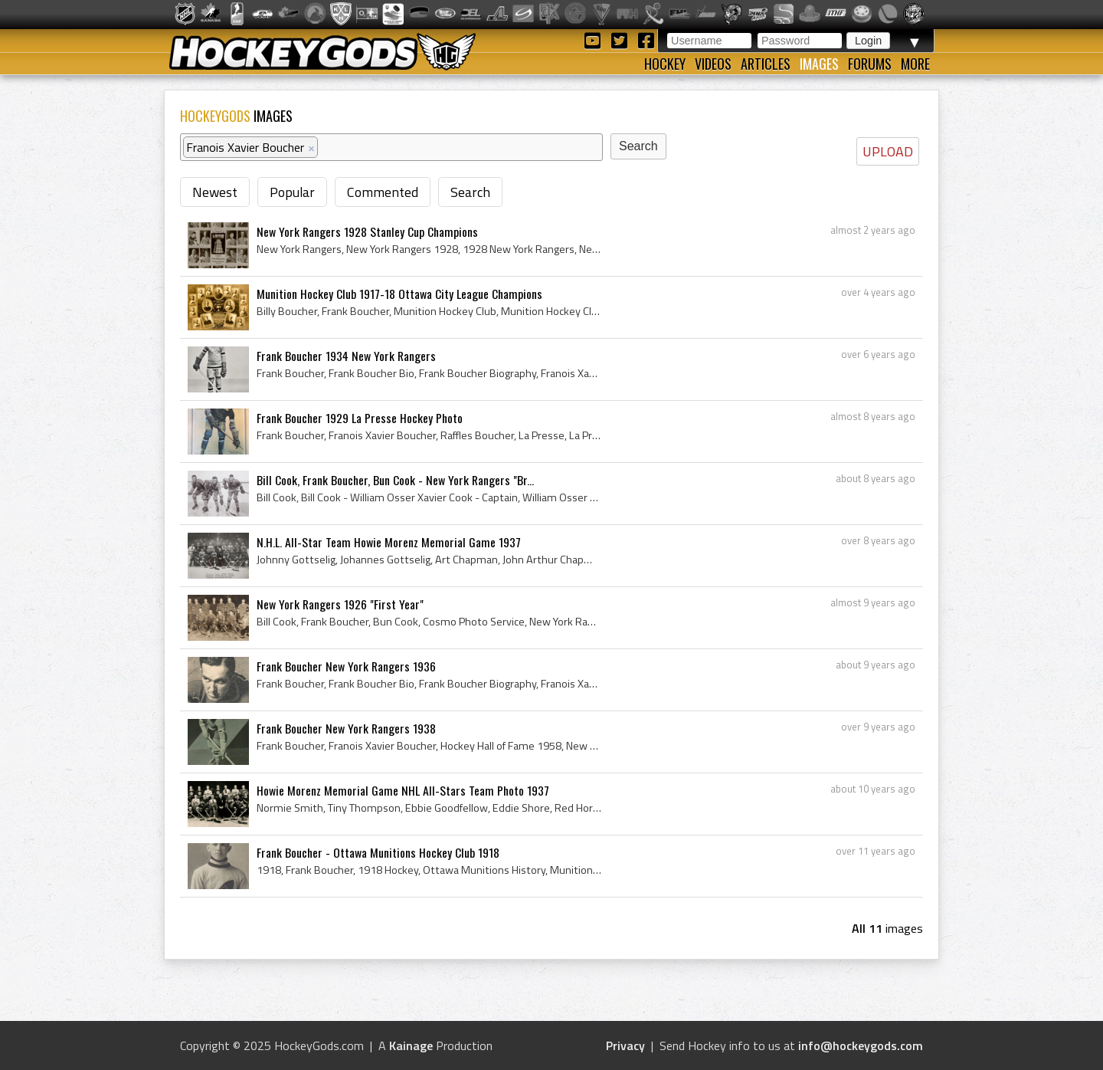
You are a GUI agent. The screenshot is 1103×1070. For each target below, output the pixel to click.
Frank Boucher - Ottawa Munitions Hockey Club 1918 (378, 852)
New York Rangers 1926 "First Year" (340, 604)
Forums (870, 64)
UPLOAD (887, 151)
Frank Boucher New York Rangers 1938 (346, 728)
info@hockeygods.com (860, 1045)
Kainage (411, 1045)
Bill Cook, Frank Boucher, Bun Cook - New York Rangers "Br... (395, 480)
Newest (214, 192)
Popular (292, 192)
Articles (765, 64)
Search (470, 192)
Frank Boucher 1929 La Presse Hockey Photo (360, 418)
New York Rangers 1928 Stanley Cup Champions (367, 231)
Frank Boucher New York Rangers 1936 (346, 666)
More (915, 64)
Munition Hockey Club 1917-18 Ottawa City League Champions (399, 293)
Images (819, 64)
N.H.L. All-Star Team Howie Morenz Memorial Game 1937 (389, 542)
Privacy (625, 1045)
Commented (382, 192)
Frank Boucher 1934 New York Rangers (346, 355)
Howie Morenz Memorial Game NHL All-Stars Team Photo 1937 (403, 790)
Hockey (665, 64)
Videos (713, 64)
